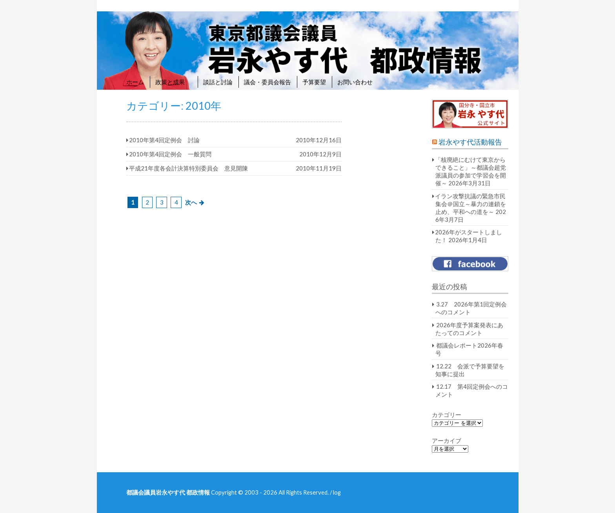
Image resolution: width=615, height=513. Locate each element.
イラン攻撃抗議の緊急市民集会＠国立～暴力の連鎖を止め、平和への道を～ (470, 203)
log (337, 492)
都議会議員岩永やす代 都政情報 (168, 492)
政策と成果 (173, 81)
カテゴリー (446, 414)
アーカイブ (446, 440)
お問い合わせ (355, 81)
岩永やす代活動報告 (470, 142)
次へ (191, 202)
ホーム (135, 81)
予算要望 (314, 81)
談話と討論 (218, 81)
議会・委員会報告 (267, 81)
